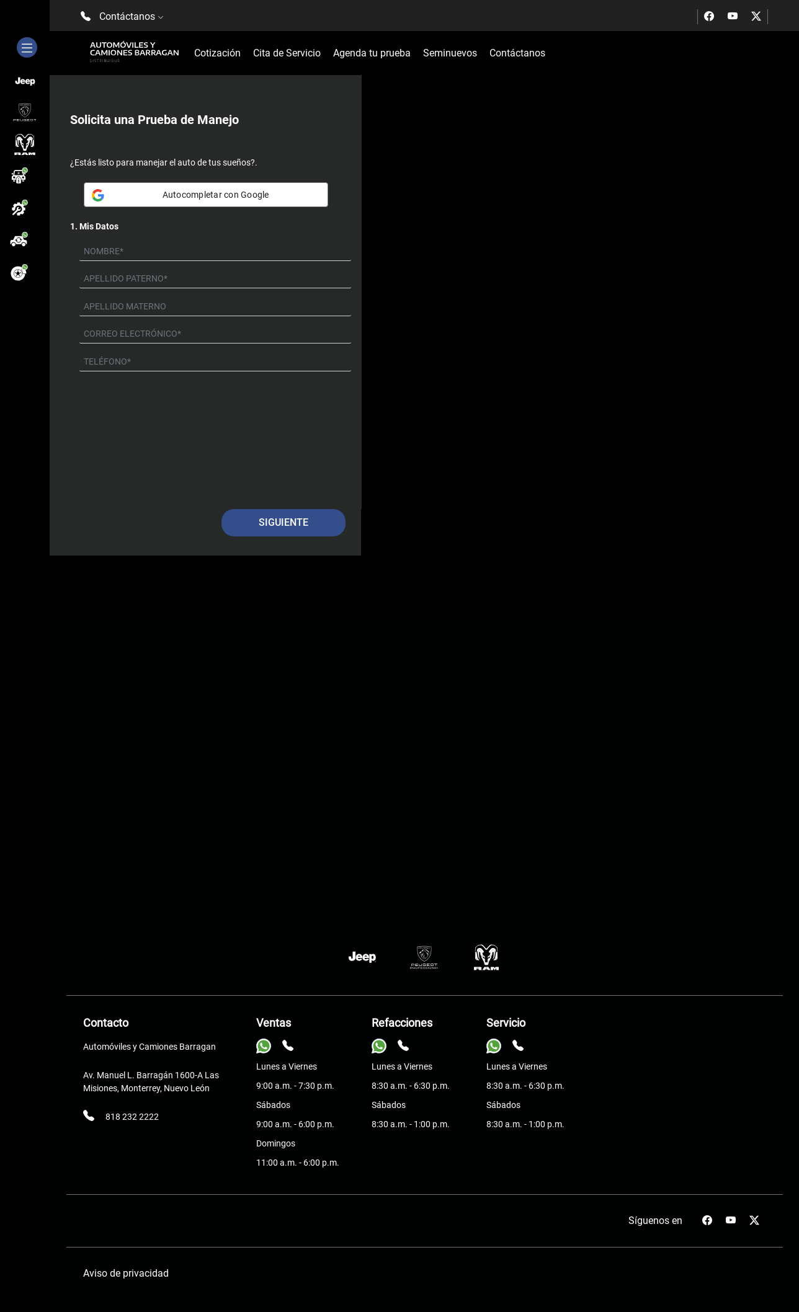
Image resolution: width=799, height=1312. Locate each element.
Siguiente (283, 522)
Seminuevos (450, 53)
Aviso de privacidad (126, 1273)
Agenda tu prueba (372, 53)
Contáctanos (517, 53)
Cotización (217, 53)
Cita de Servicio (287, 53)
